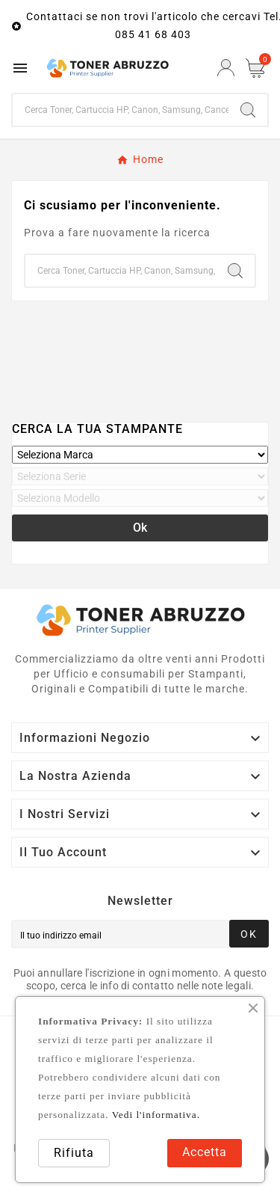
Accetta (204, 1152)
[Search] (247, 110)
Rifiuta (74, 1153)
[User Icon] (225, 67)
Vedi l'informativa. (156, 1114)
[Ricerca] (120, 110)
